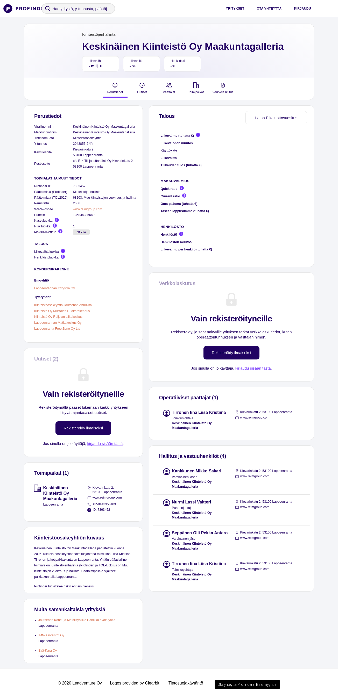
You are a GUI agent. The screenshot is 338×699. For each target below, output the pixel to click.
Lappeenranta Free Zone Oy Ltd (57, 328)
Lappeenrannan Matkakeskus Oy (58, 323)
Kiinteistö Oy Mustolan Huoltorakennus (62, 311)
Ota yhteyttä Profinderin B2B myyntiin (247, 684)
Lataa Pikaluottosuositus (276, 118)
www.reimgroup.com (87, 209)
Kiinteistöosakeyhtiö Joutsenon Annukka (63, 305)
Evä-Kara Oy (47, 650)
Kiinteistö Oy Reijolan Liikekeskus (58, 317)
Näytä (81, 232)
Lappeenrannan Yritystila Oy (54, 288)
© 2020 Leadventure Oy (80, 683)
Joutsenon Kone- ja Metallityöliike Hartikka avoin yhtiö (76, 620)
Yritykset (235, 8)
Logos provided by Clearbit (134, 683)
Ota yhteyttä (269, 8)
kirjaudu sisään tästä (105, 443)
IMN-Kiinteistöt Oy (51, 635)
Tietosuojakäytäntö (185, 683)
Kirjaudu (302, 8)
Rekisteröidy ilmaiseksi (83, 428)
